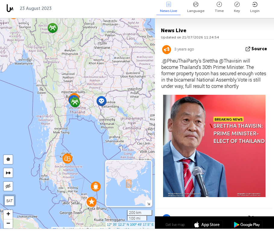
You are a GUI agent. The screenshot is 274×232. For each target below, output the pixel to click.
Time (219, 7)
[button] (75, 102)
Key (237, 7)
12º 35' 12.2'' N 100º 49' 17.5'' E (130, 224)
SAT (9, 200)
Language (195, 7)
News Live (168, 7)
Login (255, 7)
